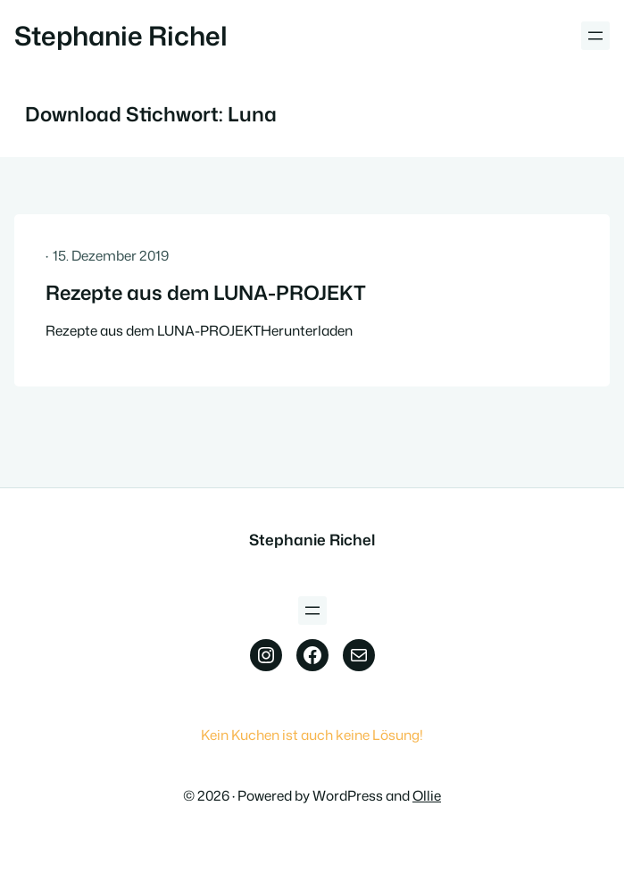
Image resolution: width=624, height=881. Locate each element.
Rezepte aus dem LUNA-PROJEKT (206, 293)
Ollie (426, 795)
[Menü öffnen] (595, 35)
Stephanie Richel (121, 35)
